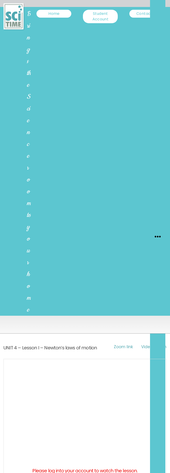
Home (53, 13)
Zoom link (123, 347)
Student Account (100, 16)
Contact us (146, 13)
